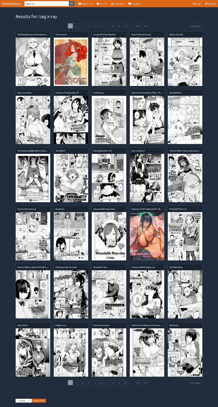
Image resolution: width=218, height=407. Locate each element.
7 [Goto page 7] (107, 26)
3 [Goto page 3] (82, 26)
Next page (195, 26)
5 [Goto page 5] (95, 26)
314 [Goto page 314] (138, 26)
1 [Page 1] (70, 26)
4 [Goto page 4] (88, 26)
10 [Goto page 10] (125, 26)
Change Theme (38, 400)
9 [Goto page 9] (119, 26)
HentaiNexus (11, 4)
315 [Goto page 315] (145, 26)
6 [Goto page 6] (101, 26)
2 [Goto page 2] (76, 26)
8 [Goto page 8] (113, 26)
